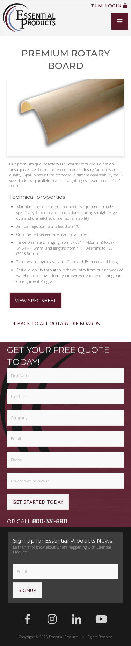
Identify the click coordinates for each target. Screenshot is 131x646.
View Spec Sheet (35, 300)
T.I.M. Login (108, 6)
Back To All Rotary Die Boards (56, 323)
